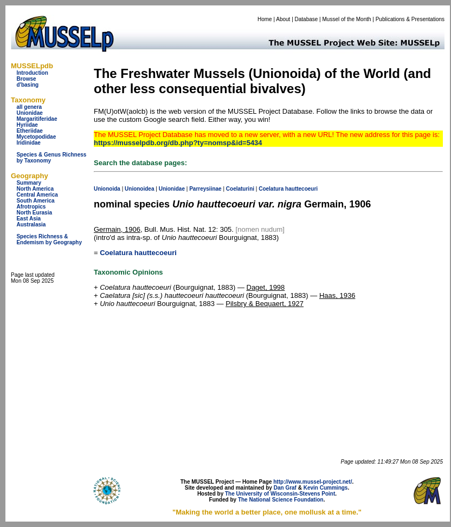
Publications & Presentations (410, 19)
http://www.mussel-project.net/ (312, 482)
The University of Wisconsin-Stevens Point (280, 494)
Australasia (31, 224)
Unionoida (107, 189)
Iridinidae (28, 143)
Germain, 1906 (117, 229)
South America (35, 201)
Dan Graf (285, 488)
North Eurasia (34, 213)
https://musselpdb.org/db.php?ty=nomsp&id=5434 (178, 143)
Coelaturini (240, 189)
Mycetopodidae (36, 137)
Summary (28, 183)
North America (35, 189)
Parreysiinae (205, 189)
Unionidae (29, 113)
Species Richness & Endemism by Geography (49, 239)
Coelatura (271, 189)
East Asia (28, 219)
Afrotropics (31, 207)
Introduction (32, 73)
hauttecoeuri (301, 189)
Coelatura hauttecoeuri (138, 253)
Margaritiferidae (36, 119)
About (283, 19)
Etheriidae (29, 131)
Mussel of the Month (347, 19)
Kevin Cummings (326, 488)
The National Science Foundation (281, 500)
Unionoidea (139, 189)
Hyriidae (26, 125)
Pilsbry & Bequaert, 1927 (265, 304)
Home (264, 19)
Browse (26, 79)
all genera (29, 107)
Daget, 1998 (266, 287)
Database (306, 19)
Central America (36, 195)
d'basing (27, 85)
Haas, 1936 (337, 295)
